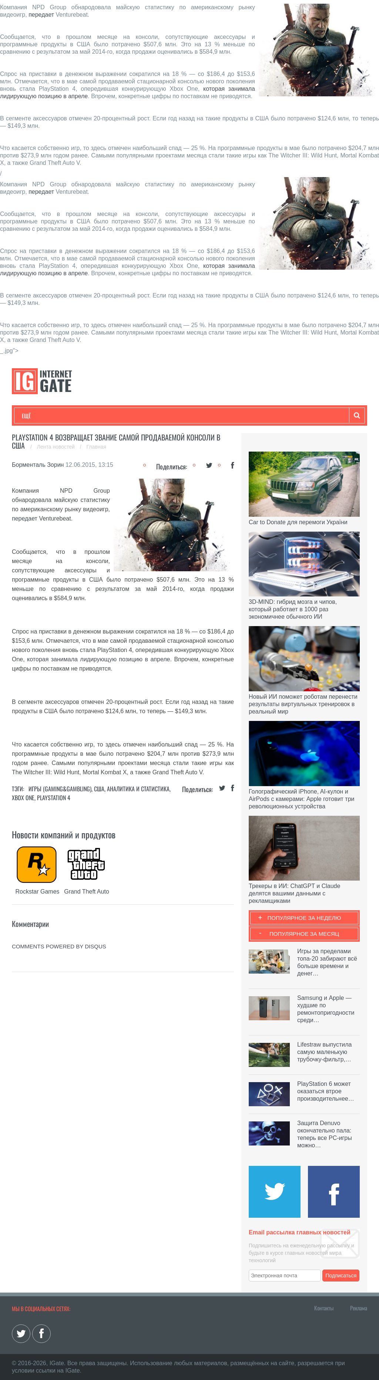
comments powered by (59, 946)
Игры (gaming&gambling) (59, 788)
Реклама (358, 1308)
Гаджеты (245, 416)
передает (41, 14)
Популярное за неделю (304, 918)
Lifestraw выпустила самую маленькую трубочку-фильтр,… (324, 1052)
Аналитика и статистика (138, 788)
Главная (96, 447)
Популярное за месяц (304, 934)
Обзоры (212, 416)
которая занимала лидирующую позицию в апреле (98, 659)
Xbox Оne (23, 797)
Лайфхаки (176, 416)
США (99, 788)
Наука (143, 416)
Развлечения (75, 416)
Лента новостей (56, 447)
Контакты (323, 1308)
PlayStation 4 (53, 797)
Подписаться (341, 1275)
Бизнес (113, 416)
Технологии (35, 416)
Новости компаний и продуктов (63, 834)
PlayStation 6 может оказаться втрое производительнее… (325, 1091)
